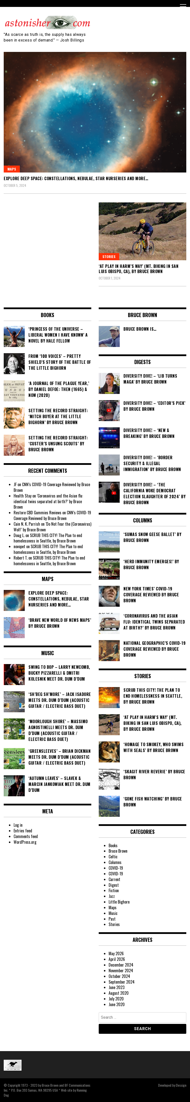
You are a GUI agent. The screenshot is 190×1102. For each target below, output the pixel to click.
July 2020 (116, 999)
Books (113, 845)
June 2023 (116, 987)
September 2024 (122, 982)
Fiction (114, 890)
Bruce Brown (118, 851)
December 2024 (121, 965)
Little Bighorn (119, 902)
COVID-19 (116, 868)
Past (112, 919)
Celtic (113, 857)
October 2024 (119, 976)
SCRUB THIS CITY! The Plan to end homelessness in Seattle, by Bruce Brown (48, 538)
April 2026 (117, 959)
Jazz (112, 896)
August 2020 (119, 993)
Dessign (181, 1085)
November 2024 (121, 970)
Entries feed (23, 831)
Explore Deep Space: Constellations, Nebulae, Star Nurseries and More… (76, 178)
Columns (115, 862)
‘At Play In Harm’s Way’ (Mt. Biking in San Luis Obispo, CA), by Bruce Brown (138, 268)
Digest (114, 885)
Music (113, 913)
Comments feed (26, 836)
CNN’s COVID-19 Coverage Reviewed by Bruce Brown (52, 487)
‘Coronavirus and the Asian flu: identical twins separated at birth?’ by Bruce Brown (48, 501)
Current (114, 879)
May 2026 (116, 953)
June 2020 (117, 1004)
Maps (11, 169)
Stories (109, 256)
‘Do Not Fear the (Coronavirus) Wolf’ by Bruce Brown (52, 527)
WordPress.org (25, 842)
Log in (18, 825)
